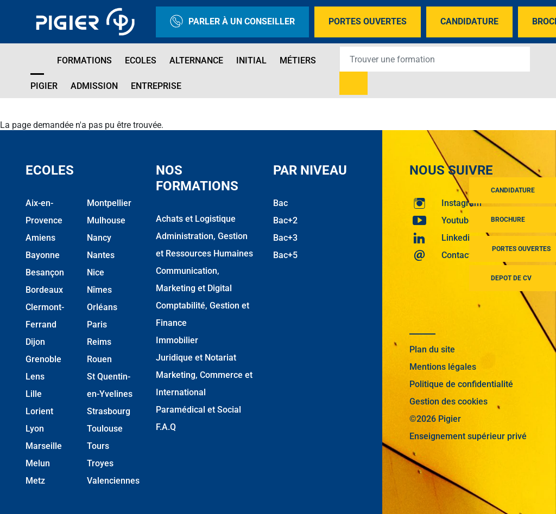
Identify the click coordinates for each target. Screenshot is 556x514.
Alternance (196, 60)
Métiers (298, 60)
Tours (98, 446)
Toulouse (105, 428)
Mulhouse (106, 220)
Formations (84, 60)
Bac (280, 203)
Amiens (40, 238)
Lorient (39, 411)
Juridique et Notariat (196, 357)
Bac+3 (285, 238)
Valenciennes (113, 481)
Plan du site (432, 349)
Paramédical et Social (198, 409)
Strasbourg (108, 411)
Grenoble (43, 359)
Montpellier (109, 203)
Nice (95, 272)
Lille (34, 394)
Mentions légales (442, 367)
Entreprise (156, 86)
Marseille (44, 446)
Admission (94, 86)
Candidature (469, 21)
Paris (97, 324)
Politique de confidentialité (461, 384)
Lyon (35, 428)
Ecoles (140, 60)
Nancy (99, 238)
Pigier (44, 86)
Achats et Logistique (196, 219)
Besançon (45, 272)
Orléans (102, 307)
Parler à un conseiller (232, 22)
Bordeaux (44, 290)
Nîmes (99, 290)
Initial (251, 60)
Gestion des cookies (448, 401)
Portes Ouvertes (367, 21)
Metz (35, 481)
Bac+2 (285, 220)
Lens (35, 376)
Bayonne (43, 255)
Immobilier (177, 340)
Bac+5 (285, 255)
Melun (38, 463)
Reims (99, 342)
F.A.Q (166, 427)
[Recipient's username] (435, 59)
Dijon (35, 342)
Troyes (100, 463)
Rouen (99, 359)
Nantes (101, 255)
